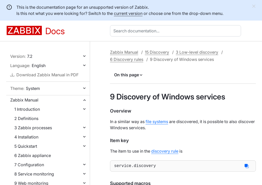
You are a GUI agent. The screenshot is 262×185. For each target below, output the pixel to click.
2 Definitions (26, 118)
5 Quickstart (25, 146)
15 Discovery (157, 52)
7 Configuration (29, 164)
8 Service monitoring (34, 174)
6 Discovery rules (126, 59)
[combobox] (176, 31)
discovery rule (164, 151)
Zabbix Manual (24, 100)
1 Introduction (27, 109)
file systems (157, 121)
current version (128, 13)
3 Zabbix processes (33, 127)
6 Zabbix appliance (32, 155)
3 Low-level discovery (197, 52)
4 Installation (26, 137)
